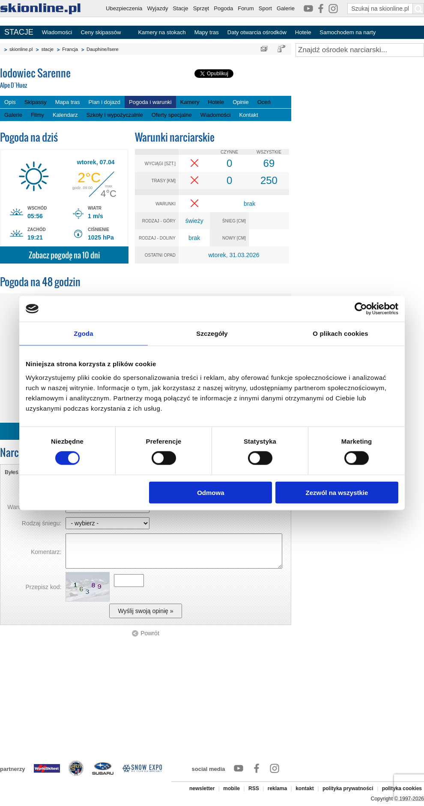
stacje (47, 49)
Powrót (149, 633)
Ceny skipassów (101, 32)
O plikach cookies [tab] (340, 333)
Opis (10, 102)
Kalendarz (65, 115)
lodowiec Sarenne (64, 78)
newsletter (202, 788)
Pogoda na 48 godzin (40, 281)
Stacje (180, 8)
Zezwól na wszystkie (337, 492)
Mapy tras (206, 32)
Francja (70, 49)
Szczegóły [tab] (211, 333)
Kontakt (248, 115)
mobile (231, 788)
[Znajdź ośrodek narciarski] (360, 50)
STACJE (18, 32)
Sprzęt (201, 8)
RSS (253, 788)
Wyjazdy (157, 8)
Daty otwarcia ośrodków (257, 32)
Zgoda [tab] (83, 333)
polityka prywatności (347, 788)
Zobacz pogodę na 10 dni (64, 255)
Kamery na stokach (161, 32)
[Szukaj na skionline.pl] (418, 8)
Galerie (286, 8)
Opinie (241, 102)
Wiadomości (57, 32)
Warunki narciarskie (175, 137)
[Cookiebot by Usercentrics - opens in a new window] (360, 308)
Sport (265, 8)
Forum (246, 8)
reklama (277, 788)
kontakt (305, 788)
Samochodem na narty (347, 32)
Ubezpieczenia (124, 8)
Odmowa (210, 492)
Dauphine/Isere (103, 49)
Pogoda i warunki (150, 102)
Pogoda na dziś (29, 137)
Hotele (303, 32)
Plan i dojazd (104, 102)
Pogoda (223, 8)
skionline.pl (21, 49)
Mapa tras (67, 102)
